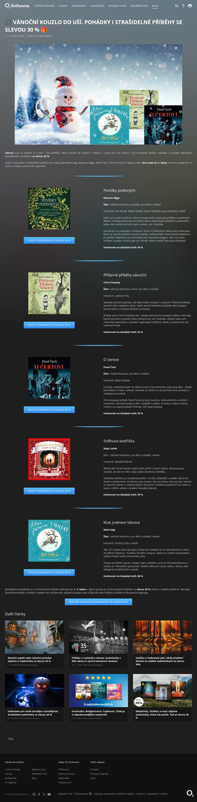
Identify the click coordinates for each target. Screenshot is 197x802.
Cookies (140, 793)
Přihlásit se (64, 769)
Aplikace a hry (39, 769)
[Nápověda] (183, 6)
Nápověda (64, 778)
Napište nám (65, 782)
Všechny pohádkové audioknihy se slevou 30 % (98, 601)
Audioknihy (10, 778)
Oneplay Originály (99, 773)
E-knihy (8, 773)
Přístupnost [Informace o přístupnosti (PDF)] (81, 793)
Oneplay (94, 769)
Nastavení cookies (157, 793)
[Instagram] (34, 794)
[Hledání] (176, 6)
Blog (10, 738)
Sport (93, 778)
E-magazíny (10, 782)
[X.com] (44, 794)
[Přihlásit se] (189, 6)
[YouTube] (49, 794)
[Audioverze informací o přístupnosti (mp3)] (91, 793)
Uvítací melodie (12, 769)
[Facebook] (39, 794)
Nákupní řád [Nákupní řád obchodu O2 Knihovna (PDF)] (65, 793)
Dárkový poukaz (67, 773)
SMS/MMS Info (39, 773)
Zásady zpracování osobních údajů (114, 793)
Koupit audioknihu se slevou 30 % (49, 240)
